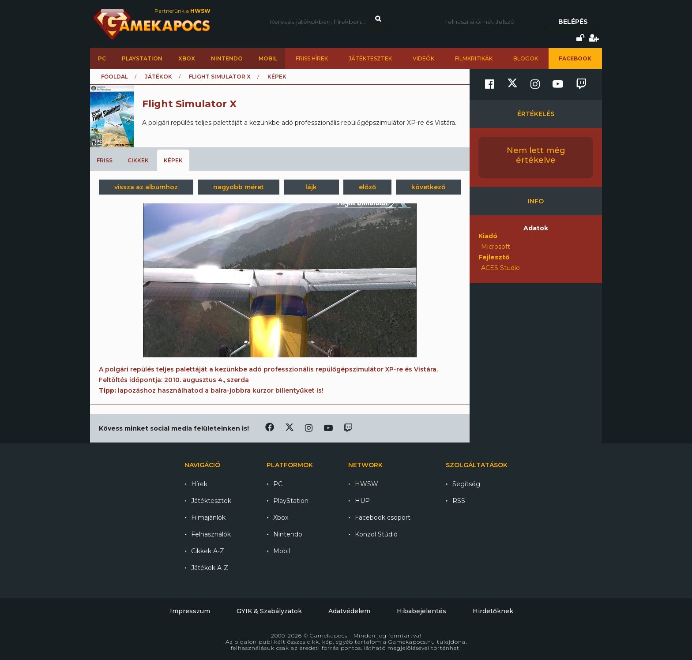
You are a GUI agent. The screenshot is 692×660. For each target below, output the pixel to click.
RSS (458, 501)
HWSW (366, 484)
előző (367, 187)
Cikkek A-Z (207, 551)
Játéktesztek (370, 58)
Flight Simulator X (220, 76)
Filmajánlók (208, 517)
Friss (105, 160)
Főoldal (114, 76)
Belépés (573, 22)
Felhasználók (211, 534)
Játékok (158, 76)
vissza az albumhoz (146, 187)
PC (102, 58)
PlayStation (142, 58)
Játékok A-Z (209, 568)
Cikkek (138, 160)
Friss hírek (312, 58)
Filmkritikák (474, 58)
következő (428, 187)
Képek (173, 160)
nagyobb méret (238, 187)
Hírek (199, 484)
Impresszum (190, 611)
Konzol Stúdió (376, 534)
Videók (423, 58)
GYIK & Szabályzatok (269, 611)
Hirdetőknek (493, 611)
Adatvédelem (349, 611)
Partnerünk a (182, 11)
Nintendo (227, 58)
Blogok (525, 58)
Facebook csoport (382, 517)
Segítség (466, 484)
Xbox (186, 58)
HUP (362, 501)
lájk (311, 187)
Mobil (268, 58)
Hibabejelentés (421, 611)
